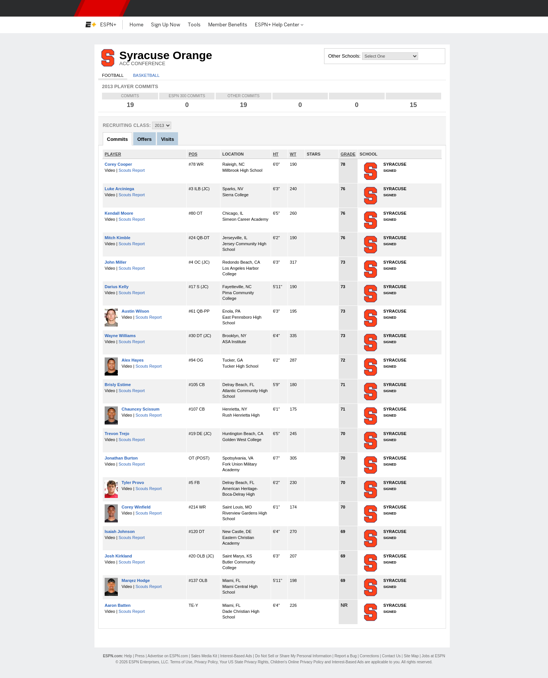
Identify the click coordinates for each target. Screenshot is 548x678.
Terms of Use (181, 662)
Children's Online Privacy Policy (297, 662)
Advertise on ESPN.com (168, 656)
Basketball (146, 75)
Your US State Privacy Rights (243, 662)
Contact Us (391, 656)
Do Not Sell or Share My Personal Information (293, 656)
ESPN (102, 8)
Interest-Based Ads (236, 656)
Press (140, 656)
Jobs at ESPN (433, 656)
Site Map (411, 656)
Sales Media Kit (204, 656)
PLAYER (113, 154)
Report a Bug (346, 656)
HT (276, 154)
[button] (458, 8)
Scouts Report (132, 170)
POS (193, 154)
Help (128, 656)
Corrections (369, 656)
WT (293, 154)
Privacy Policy (206, 662)
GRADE (348, 154)
